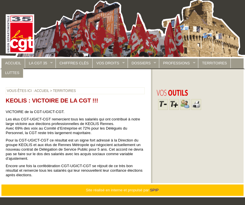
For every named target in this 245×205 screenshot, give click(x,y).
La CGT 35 (39, 63)
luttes (12, 73)
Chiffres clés (74, 63)
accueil (13, 63)
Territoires (214, 63)
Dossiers (142, 63)
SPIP (154, 190)
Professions (177, 63)
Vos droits (109, 63)
